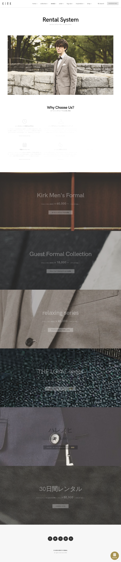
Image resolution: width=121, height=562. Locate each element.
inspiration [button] (80, 3)
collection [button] (44, 3)
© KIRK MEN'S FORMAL (60, 550)
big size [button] (70, 3)
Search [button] (101, 3)
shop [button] (89, 3)
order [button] (61, 3)
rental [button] (53, 3)
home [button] (34, 3)
